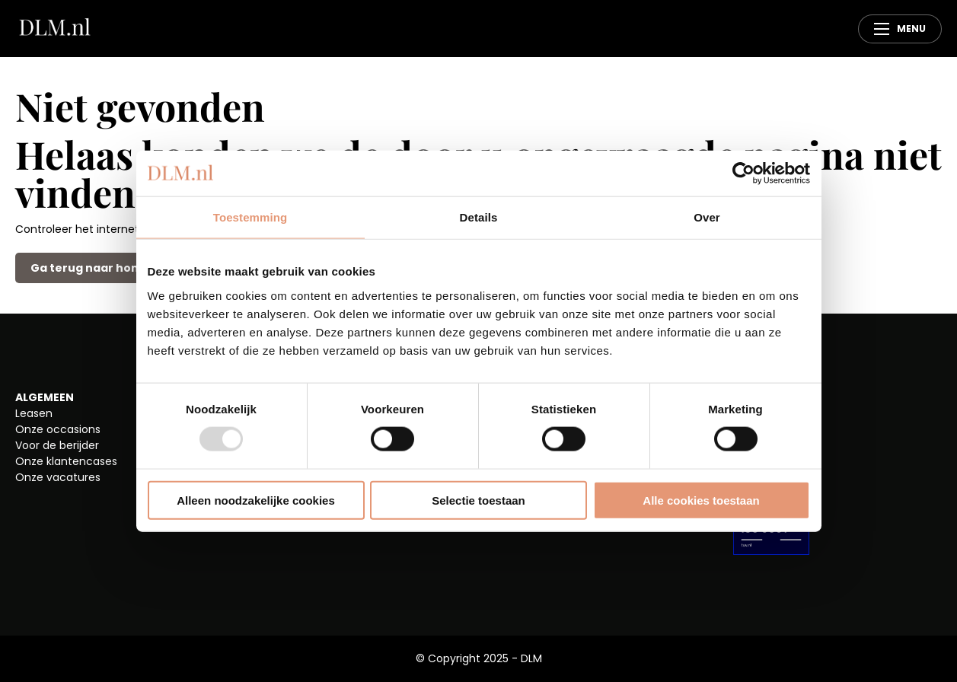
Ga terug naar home (90, 268)
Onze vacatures (57, 477)
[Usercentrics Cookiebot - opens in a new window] (743, 173)
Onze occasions (57, 429)
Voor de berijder (57, 445)
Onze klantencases (66, 461)
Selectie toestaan (478, 499)
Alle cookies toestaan (701, 499)
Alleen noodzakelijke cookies (256, 499)
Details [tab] (479, 217)
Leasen (34, 413)
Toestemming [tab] (250, 217)
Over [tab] (707, 217)
